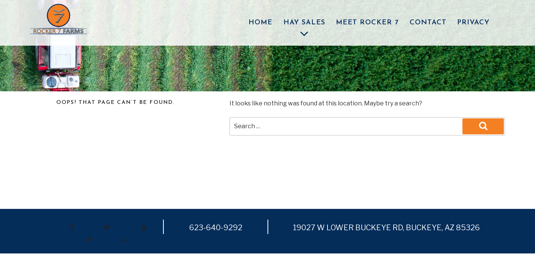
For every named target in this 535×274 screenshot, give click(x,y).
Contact (428, 22)
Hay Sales (304, 29)
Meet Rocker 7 (367, 22)
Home (260, 22)
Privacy (473, 22)
